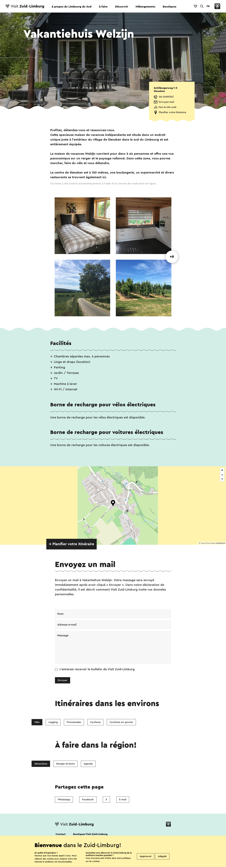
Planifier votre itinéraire (172, 112)
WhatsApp (64, 799)
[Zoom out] (222, 474)
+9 (172, 257)
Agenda (88, 764)
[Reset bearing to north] (222, 479)
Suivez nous (61, 842)
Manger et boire (65, 764)
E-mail (122, 799)
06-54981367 (166, 97)
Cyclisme (95, 722)
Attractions (40, 764)
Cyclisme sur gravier (121, 722)
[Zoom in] (222, 470)
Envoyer (62, 680)
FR (208, 6)
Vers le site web (167, 107)
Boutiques (169, 6)
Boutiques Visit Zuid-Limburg (90, 834)
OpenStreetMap (208, 543)
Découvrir (121, 6)
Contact (61, 834)
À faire (103, 6)
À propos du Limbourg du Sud (71, 6)
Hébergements (145, 6)
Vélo (37, 722)
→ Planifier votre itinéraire (71, 544)
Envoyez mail (166, 102)
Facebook (88, 799)
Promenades (74, 722)
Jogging (53, 722)
